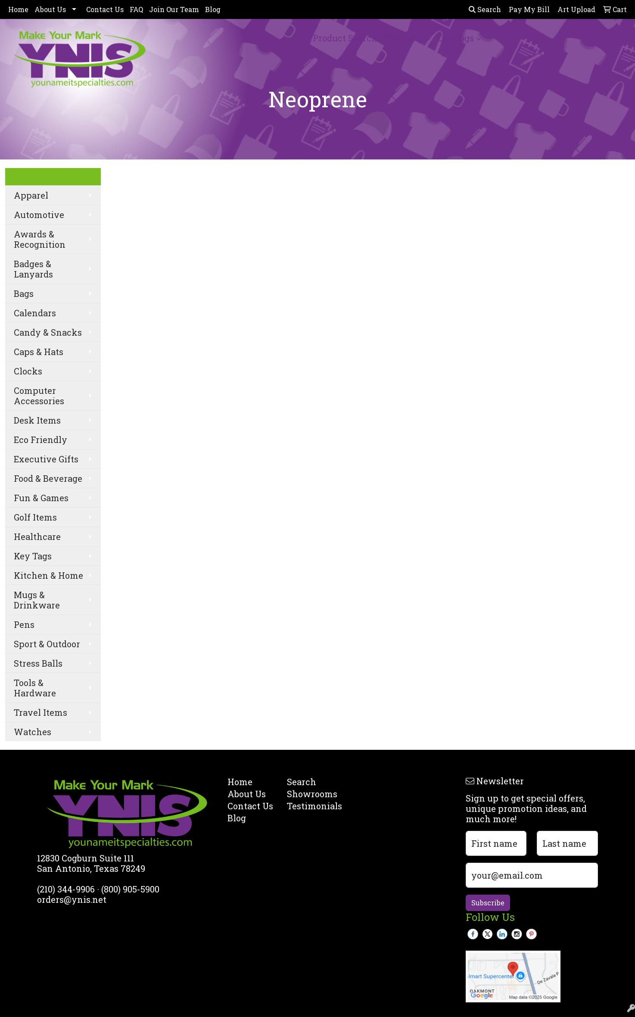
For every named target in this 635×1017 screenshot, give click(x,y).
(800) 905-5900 (130, 889)
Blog (213, 9)
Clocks (28, 371)
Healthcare (37, 536)
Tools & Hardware (35, 688)
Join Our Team (174, 9)
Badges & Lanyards (33, 269)
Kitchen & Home (48, 575)
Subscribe (487, 902)
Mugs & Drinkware (37, 600)
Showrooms (311, 793)
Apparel (31, 195)
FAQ (136, 9)
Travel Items (40, 712)
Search (485, 9)
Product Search (345, 38)
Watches (32, 731)
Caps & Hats (38, 351)
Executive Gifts (46, 459)
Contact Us (105, 9)
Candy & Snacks (48, 332)
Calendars (35, 312)
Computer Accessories (39, 395)
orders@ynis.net (71, 899)
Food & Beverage (48, 478)
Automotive (39, 214)
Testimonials (311, 805)
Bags (24, 293)
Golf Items (35, 517)
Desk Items (37, 420)
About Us (50, 9)
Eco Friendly (40, 439)
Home (18, 9)
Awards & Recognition (39, 239)
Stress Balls (38, 663)
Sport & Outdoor (47, 643)
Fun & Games (41, 497)
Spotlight (404, 38)
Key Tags (33, 556)
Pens (24, 624)
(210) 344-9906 (66, 889)
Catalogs (456, 38)
